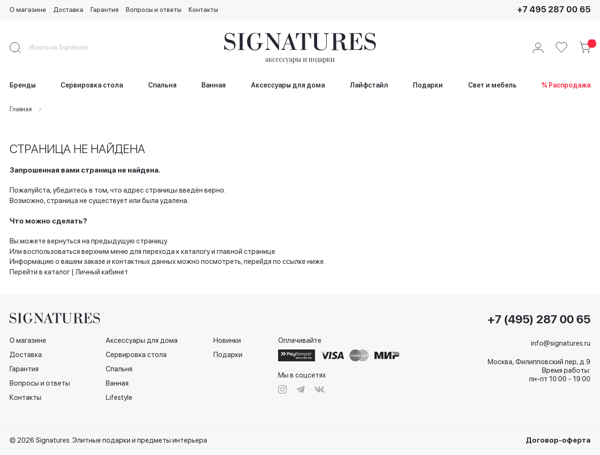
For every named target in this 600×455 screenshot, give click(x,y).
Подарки (227, 354)
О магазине (28, 9)
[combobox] (67, 47)
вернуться (63, 241)
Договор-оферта (558, 440)
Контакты (203, 9)
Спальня (119, 369)
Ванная (117, 383)
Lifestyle (119, 397)
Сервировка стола (136, 354)
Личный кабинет (101, 272)
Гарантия (104, 9)
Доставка (68, 9)
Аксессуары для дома (142, 340)
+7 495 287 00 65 (553, 9)
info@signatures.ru (560, 343)
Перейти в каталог (40, 272)
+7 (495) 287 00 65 (539, 319)
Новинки (227, 340)
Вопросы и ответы (153, 9)
